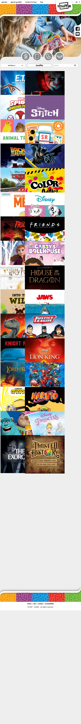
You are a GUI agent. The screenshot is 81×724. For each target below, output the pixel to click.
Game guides (16, 2)
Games (5, 2)
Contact (40, 717)
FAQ (41, 2)
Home (29, 717)
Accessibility (49, 717)
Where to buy (31, 2)
